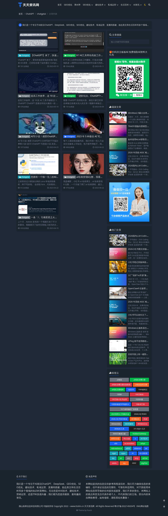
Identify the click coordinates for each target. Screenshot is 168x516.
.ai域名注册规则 (117, 389)
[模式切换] (145, 4)
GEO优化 (68, 4)
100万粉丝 (139, 394)
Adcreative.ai (116, 448)
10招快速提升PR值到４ (120, 404)
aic (121, 458)
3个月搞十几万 (139, 429)
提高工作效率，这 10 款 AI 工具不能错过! (52, 95)
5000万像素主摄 (119, 433)
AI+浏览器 (143, 453)
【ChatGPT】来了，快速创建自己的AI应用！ (54, 55)
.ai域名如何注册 (141, 384)
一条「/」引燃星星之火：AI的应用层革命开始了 (55, 217)
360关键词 (129, 424)
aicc (128, 458)
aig (124, 463)
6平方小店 (115, 438)
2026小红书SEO (140, 414)
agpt (114, 453)
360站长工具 (119, 429)
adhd (128, 448)
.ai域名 (119, 379)
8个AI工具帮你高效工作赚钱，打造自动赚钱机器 (101, 55)
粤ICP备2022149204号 (124, 506)
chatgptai (41, 13)
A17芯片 (144, 438)
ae (146, 448)
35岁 (145, 419)
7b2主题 (126, 438)
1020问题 (139, 399)
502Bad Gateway (139, 433)
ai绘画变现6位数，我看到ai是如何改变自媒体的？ (102, 176)
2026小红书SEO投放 (119, 419)
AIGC (134, 463)
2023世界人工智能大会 (120, 414)
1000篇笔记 (142, 389)
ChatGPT (30, 13)
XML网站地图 (142, 506)
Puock (89, 510)
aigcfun (144, 463)
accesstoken (129, 443)
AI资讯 (137, 4)
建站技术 (100, 4)
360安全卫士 (142, 424)
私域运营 (113, 4)
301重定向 (135, 419)
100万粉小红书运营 (119, 399)
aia (113, 458)
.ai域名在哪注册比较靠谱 (120, 384)
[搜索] (149, 4)
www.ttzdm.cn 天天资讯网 (82, 506)
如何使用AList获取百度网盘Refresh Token (147, 139)
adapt (142, 443)
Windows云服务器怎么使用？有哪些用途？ (147, 328)
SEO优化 (88, 4)
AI (133, 453)
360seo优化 (116, 424)
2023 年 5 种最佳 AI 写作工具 (91, 136)
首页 (60, 4)
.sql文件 (131, 389)
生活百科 (126, 4)
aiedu (114, 463)
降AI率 (77, 4)
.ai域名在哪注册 (139, 379)
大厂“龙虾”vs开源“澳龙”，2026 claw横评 (146, 275)
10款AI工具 (140, 404)
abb (115, 443)
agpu (123, 453)
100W (119, 394)
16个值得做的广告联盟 (129, 409)
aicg (136, 458)
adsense (137, 448)
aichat (144, 458)
